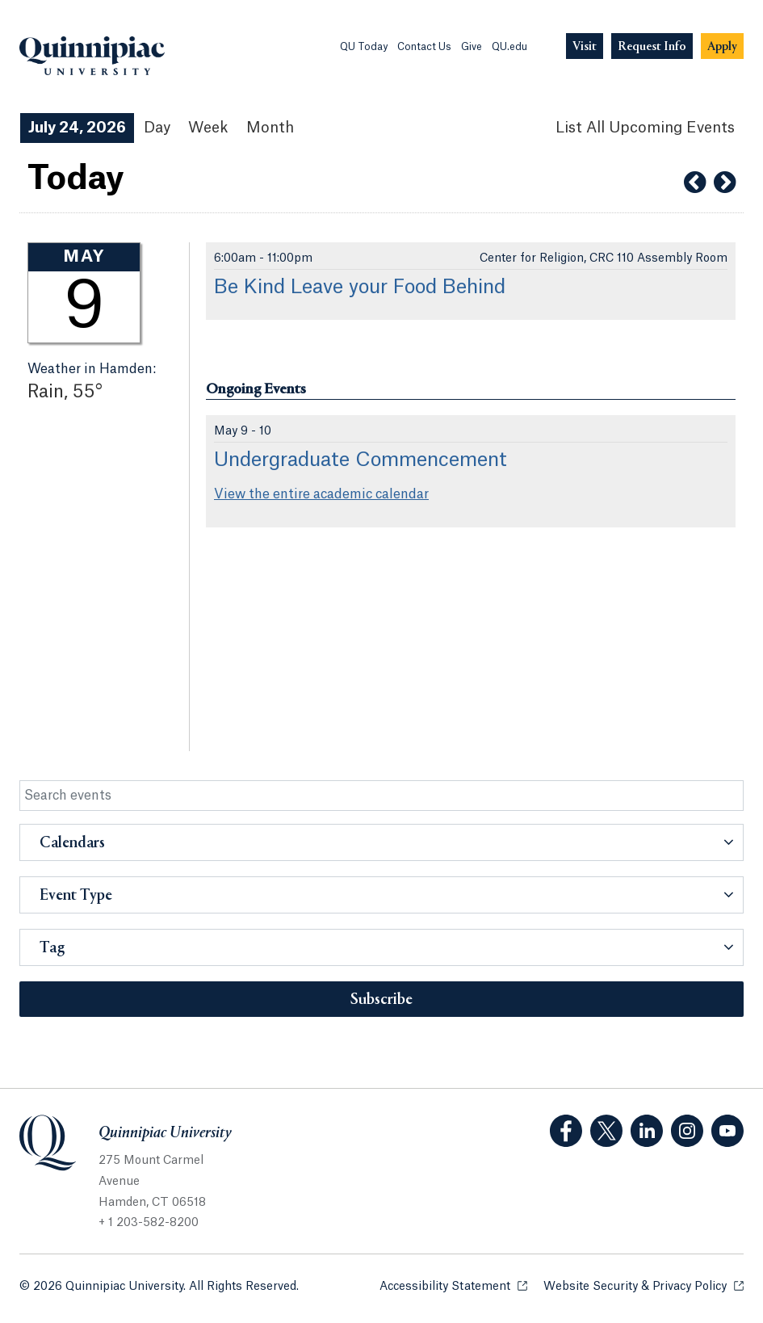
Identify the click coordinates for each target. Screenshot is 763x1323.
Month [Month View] (270, 127)
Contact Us (424, 47)
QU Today (364, 47)
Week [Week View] (208, 127)
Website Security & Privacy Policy (643, 1285)
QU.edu (509, 47)
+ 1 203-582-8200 (149, 1222)
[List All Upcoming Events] (645, 128)
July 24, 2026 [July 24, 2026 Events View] (77, 127)
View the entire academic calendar (321, 494)
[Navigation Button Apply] (722, 46)
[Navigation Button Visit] (584, 46)
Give (471, 47)
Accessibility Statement (453, 1285)
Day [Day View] (157, 127)
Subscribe (381, 1000)
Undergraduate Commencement (360, 460)
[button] (381, 842)
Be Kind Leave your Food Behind (359, 287)
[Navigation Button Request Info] (652, 46)
